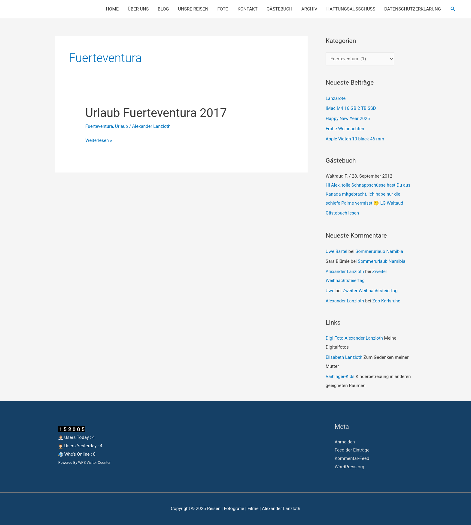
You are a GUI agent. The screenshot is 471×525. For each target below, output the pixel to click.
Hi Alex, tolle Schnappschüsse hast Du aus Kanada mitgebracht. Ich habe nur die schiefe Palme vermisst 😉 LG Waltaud (368, 194)
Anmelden (345, 442)
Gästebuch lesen (342, 213)
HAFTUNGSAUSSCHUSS (350, 9)
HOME (112, 9)
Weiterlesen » (98, 139)
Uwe (330, 290)
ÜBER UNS (138, 9)
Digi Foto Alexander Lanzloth (354, 338)
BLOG (163, 9)
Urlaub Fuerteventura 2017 (156, 113)
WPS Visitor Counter (94, 462)
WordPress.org (349, 467)
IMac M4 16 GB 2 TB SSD (351, 108)
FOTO (222, 9)
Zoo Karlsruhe (386, 301)
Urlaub (121, 126)
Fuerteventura (99, 126)
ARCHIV (309, 9)
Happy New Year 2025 (348, 118)
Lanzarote (335, 98)
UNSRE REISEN (193, 9)
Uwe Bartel (336, 251)
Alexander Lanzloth (345, 271)
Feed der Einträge (352, 450)
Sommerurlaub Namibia (379, 251)
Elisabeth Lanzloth (344, 357)
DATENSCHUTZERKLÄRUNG (412, 9)
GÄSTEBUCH (279, 9)
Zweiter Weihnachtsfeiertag (369, 290)
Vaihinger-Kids (340, 376)
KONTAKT (248, 9)
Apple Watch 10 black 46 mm (355, 139)
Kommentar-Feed (352, 458)
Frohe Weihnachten (345, 128)
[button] (453, 9)
